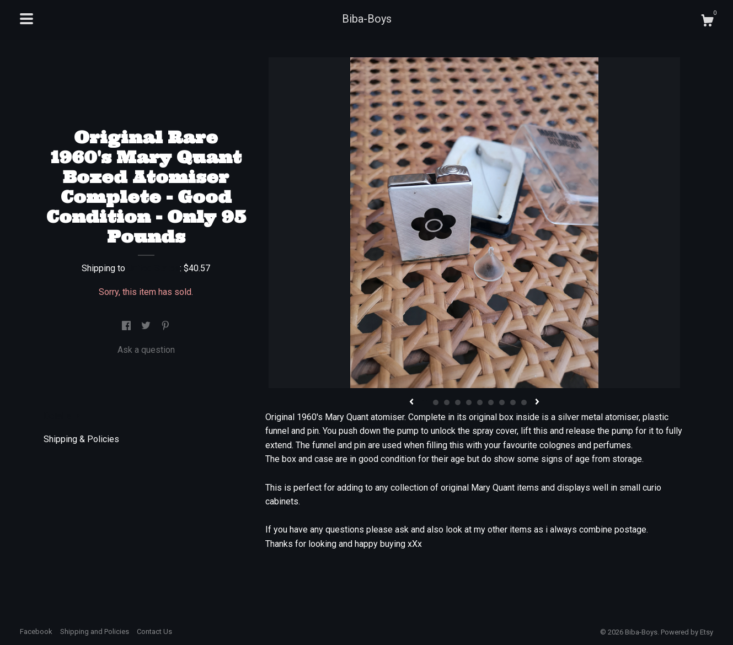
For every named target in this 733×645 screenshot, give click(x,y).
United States (153, 268)
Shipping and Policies (94, 631)
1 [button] (424, 402)
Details (62, 416)
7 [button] (491, 402)
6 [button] (480, 402)
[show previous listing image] (411, 402)
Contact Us (154, 631)
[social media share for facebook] (127, 326)
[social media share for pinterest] (165, 326)
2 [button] (435, 402)
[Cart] (707, 22)
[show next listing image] (537, 402)
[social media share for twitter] (147, 326)
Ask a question (146, 350)
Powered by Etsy (687, 632)
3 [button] (447, 402)
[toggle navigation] (26, 18)
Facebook (36, 631)
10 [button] (524, 402)
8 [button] (502, 402)
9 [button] (513, 402)
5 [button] (469, 402)
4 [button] (458, 402)
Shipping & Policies (81, 439)
